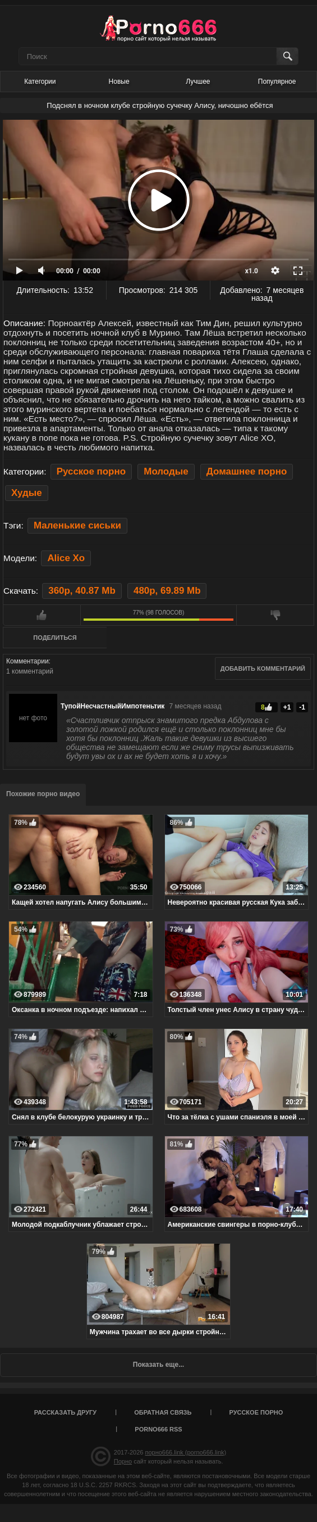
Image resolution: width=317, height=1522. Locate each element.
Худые (26, 492)
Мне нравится (42, 615)
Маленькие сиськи (77, 525)
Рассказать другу (65, 1412)
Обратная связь (162, 1412)
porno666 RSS (158, 1429)
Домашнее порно (246, 471)
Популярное (277, 81)
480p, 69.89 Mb (167, 590)
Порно (123, 1461)
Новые (119, 81)
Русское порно (91, 471)
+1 (287, 707)
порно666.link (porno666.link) (185, 1452)
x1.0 (251, 271)
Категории (40, 81)
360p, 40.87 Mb (81, 590)
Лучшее (198, 81)
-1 (302, 707)
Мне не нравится (275, 615)
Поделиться (54, 637)
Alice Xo (66, 558)
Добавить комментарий (262, 668)
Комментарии (27, 661)
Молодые (166, 471)
